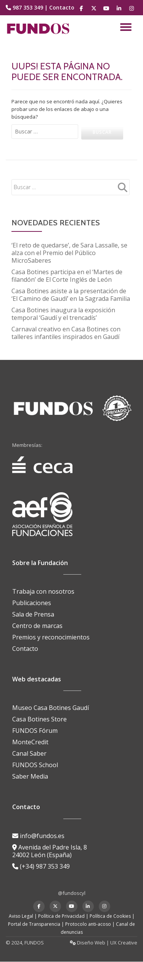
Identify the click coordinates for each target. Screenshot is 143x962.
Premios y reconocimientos (51, 637)
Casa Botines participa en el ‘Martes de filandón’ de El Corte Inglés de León (66, 276)
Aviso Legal (21, 916)
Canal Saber (29, 753)
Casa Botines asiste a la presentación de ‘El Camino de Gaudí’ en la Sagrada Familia (70, 295)
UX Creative (123, 942)
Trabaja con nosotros (43, 591)
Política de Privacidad (61, 916)
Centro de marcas (37, 626)
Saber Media (30, 776)
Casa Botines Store (39, 719)
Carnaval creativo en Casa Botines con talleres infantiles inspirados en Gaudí (66, 333)
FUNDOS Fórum (35, 730)
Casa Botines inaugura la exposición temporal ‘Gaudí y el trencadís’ (63, 314)
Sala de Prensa (33, 614)
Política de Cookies (110, 916)
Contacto (61, 7)
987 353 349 (28, 7)
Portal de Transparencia (34, 924)
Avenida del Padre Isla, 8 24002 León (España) (49, 851)
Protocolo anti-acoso (88, 924)
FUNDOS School (35, 765)
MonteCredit (30, 742)
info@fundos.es (38, 836)
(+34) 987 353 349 (41, 866)
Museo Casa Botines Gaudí (50, 707)
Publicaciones (31, 603)
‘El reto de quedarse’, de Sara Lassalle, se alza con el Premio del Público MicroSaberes (69, 253)
